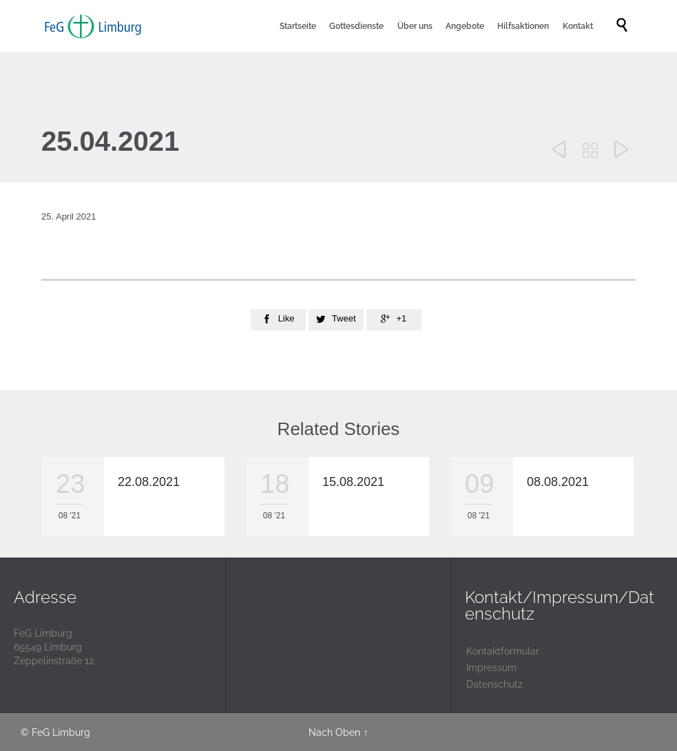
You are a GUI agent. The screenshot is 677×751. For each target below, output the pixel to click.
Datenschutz (494, 684)
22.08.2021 (149, 482)
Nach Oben (334, 732)
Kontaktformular (502, 651)
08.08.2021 (558, 482)
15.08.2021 (353, 482)
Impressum (491, 667)
